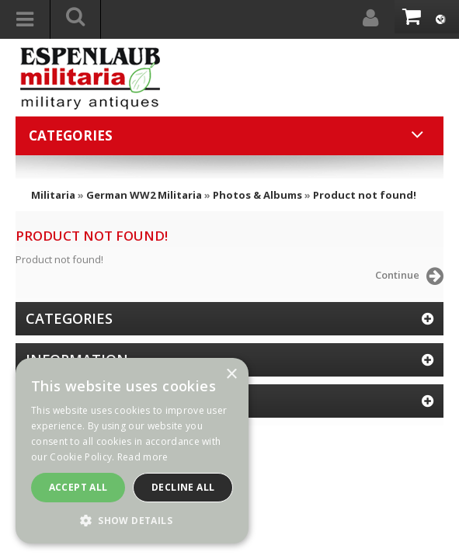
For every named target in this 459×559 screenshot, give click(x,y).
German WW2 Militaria (144, 195)
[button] (132, 520)
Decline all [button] (182, 487)
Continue (409, 276)
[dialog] (132, 450)
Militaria (53, 195)
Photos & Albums (257, 195)
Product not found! (364, 195)
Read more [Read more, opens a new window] (143, 457)
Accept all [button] (78, 487)
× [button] (231, 374)
